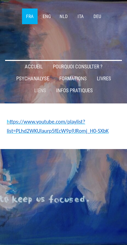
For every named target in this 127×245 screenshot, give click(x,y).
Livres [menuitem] (104, 79)
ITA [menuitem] (81, 16)
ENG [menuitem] (47, 16)
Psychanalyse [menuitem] (32, 79)
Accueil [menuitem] (34, 67)
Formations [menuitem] (73, 79)
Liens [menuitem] (40, 90)
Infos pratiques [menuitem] (74, 90)
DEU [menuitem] (97, 16)
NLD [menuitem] (64, 16)
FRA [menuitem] (30, 16)
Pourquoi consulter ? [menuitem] (77, 67)
